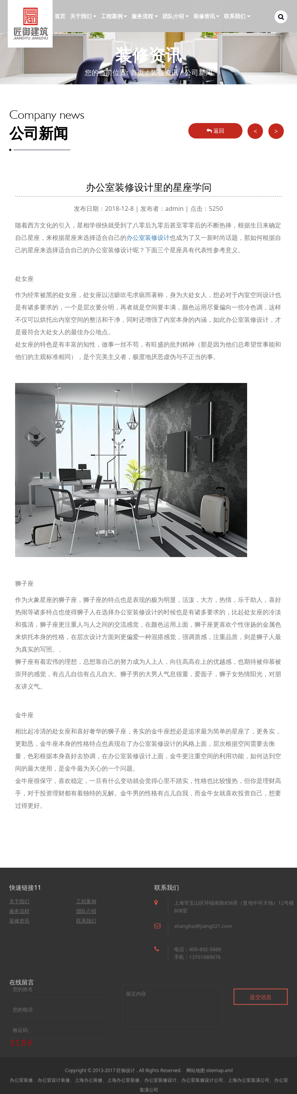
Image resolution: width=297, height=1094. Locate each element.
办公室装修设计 (148, 237)
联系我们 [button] (237, 16)
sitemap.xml (219, 1082)
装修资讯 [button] (206, 16)
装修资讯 (164, 72)
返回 (215, 130)
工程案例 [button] (114, 16)
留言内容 (172, 1023)
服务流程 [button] (144, 16)
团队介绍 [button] (175, 16)
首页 (60, 16)
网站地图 (195, 1082)
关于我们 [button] (83, 16)
